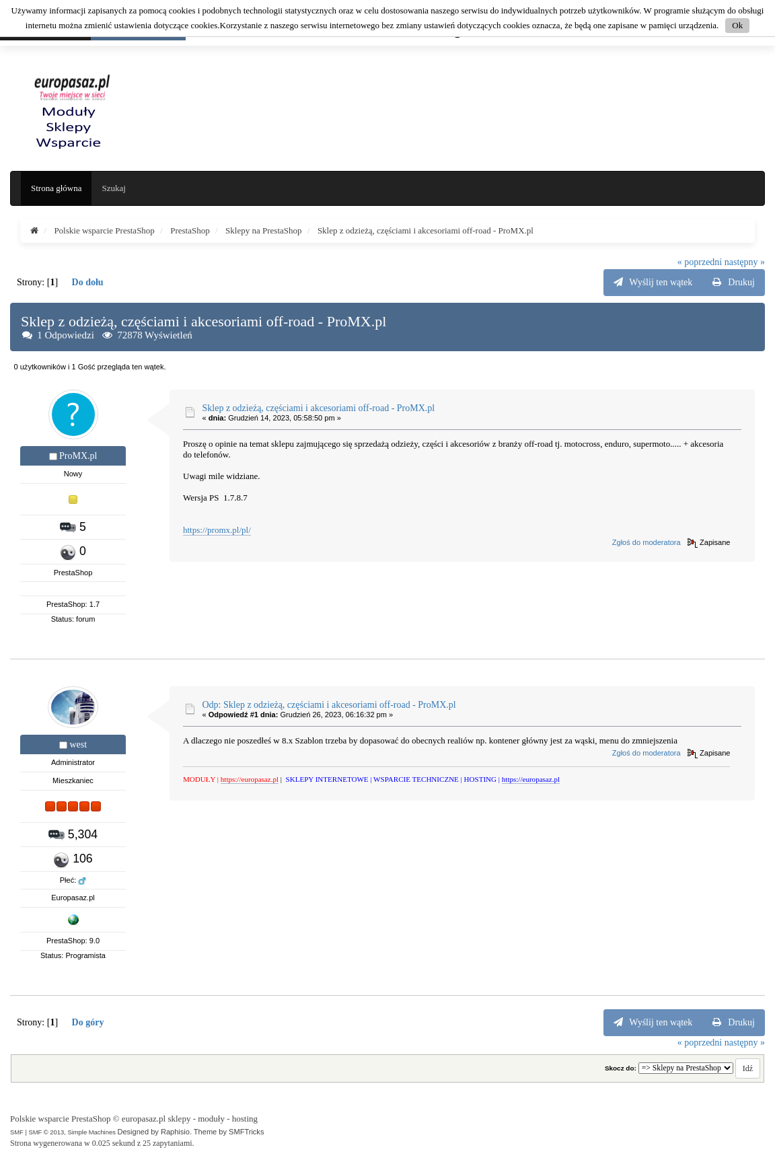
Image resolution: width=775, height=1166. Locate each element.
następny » (745, 262)
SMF (17, 1132)
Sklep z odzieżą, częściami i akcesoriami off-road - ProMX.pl (318, 408)
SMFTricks (246, 1132)
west (78, 744)
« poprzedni (699, 262)
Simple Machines (91, 1132)
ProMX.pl (78, 456)
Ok (737, 25)
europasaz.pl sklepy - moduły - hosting (190, 1119)
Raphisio (175, 1132)
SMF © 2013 (46, 1132)
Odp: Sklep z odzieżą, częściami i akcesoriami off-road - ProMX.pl (329, 705)
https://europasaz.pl (250, 779)
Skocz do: (620, 1068)
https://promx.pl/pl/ (217, 530)
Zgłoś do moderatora (646, 542)
